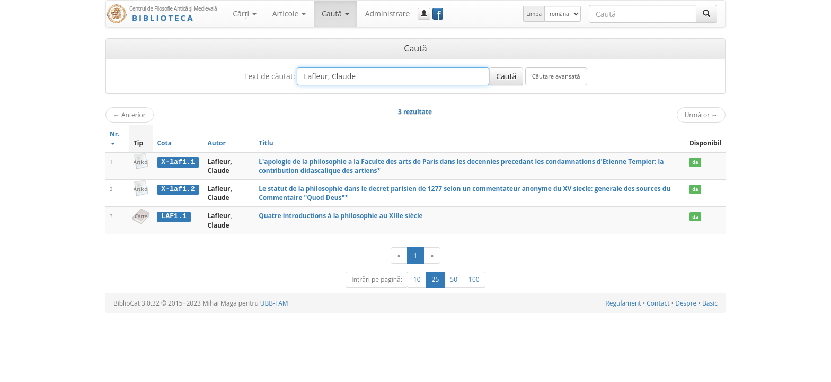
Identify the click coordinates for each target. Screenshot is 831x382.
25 (435, 279)
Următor (701, 114)
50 (453, 279)
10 (417, 279)
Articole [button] (289, 13)
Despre (685, 303)
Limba (534, 14)
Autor (217, 142)
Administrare (387, 13)
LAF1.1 (173, 216)
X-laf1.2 (178, 189)
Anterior (129, 114)
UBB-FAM (274, 303)
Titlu (266, 142)
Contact (658, 303)
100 (474, 279)
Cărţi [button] (244, 13)
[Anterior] (399, 255)
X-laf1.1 (178, 162)
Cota (164, 142)
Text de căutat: (269, 76)
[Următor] (431, 255)
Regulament (623, 303)
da (695, 162)
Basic (710, 303)
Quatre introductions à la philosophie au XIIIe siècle (341, 215)
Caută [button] (335, 13)
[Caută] (706, 14)
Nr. (115, 137)
